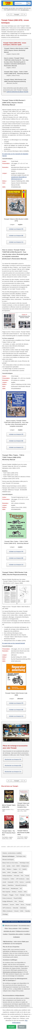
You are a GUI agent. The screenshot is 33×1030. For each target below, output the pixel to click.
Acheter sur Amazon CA (16, 242)
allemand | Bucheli (15, 81)
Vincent (16, 911)
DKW (8, 872)
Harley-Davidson (7, 875)
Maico (4, 885)
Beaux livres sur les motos (10, 862)
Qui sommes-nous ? (24, 925)
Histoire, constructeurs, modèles (11, 853)
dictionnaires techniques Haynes (12, 972)
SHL (15, 901)
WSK (21, 911)
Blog (6, 928)
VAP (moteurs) (6, 908)
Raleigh (22, 895)
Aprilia (8, 866)
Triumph (16, 14)
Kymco (22, 882)
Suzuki (12, 904)
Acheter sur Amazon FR (16, 229)
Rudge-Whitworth (7, 901)
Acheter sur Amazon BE (16, 235)
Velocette (15, 908)
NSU (25, 891)
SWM (17, 904)
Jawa (27, 879)
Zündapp (5, 914)
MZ (21, 888)
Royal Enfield (17, 898)
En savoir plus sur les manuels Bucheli (13, 643)
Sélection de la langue (11, 925)
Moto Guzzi (5, 888)
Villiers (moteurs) (7, 911)
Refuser (22, 1027)
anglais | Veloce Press (16, 73)
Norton (20, 891)
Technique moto (21, 856)
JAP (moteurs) (20, 879)
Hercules (16, 875)
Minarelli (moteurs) (20, 885)
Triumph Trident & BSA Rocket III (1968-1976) (23, 832)
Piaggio (11, 895)
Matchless (11, 885)
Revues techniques (8, 859)
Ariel (13, 866)
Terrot (22, 904)
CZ (20, 869)
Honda (27, 875)
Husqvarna (5, 879)
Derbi (4, 872)
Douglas (14, 872)
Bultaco (9, 869)
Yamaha (27, 911)
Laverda (28, 882)
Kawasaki (10, 882)
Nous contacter (13, 928)
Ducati (21, 872)
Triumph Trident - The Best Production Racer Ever (8, 832)
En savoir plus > (25, 9)
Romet (28, 895)
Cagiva (15, 869)
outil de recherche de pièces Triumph (17, 91)
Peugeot (4, 895)
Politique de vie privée (22, 931)
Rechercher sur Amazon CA (13, 771)
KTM (16, 882)
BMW (18, 866)
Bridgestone (25, 866)
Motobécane (14, 888)
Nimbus (14, 891)
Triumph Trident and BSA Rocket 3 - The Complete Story (23, 805)
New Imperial (6, 891)
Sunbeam (5, 904)
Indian (12, 879)
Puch (16, 895)
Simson (21, 901)
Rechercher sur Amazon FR (13, 759)
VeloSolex (23, 908)
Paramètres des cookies (16, 934)
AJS (3, 866)
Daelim (24, 869)
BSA (3, 869)
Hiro (22, 875)
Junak (4, 882)
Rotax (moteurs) (7, 898)
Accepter (11, 1027)
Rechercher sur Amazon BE (13, 765)
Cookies (5, 934)
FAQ (20, 928)
